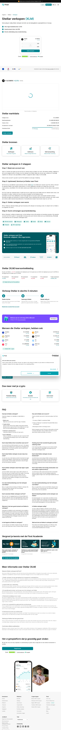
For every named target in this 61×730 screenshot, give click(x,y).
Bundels (18, 698)
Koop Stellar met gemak (11, 153)
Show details (53, 369)
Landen (3, 711)
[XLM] (30, 46)
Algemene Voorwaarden (7, 719)
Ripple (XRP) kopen (36, 702)
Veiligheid (4, 709)
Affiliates (48, 709)
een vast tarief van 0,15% (25, 247)
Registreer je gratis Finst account (10, 306)
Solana (6, 340)
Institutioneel (5, 700)
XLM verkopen (30, 50)
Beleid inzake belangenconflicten (6, 723)
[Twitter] (18, 726)
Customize (30, 373)
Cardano (7, 332)
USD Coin (37, 343)
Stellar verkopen (7, 133)
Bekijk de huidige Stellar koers (30, 153)
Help (47, 707)
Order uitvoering (20, 707)
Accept (49, 373)
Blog (47, 711)
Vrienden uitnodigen (50, 704)
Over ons (48, 698)
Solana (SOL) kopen (36, 707)
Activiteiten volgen (21, 713)
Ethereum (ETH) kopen (37, 700)
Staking (18, 700)
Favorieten (19, 711)
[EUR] (30, 43)
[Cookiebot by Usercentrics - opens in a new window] (53, 356)
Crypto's (4, 707)
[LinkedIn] (23, 726)
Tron (6, 343)
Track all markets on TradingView (30, 111)
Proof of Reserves (50, 700)
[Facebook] (28, 726)
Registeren (48, 4)
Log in (42, 4)
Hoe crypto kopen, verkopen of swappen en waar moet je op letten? (10, 551)
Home (3, 698)
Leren (47, 713)
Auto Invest (19, 702)
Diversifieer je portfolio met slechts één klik (30, 398)
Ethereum (37, 336)
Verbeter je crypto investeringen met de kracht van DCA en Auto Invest (29, 551)
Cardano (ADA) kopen (36, 704)
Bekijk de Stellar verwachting (49, 153)
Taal (18, 716)
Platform (4, 702)
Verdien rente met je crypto (11, 397)
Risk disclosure (5, 721)
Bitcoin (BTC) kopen (36, 698)
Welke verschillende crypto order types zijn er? (49, 550)
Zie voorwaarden (22, 319)
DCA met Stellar (50, 397)
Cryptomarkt (19, 704)
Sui (35, 340)
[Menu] (58, 4)
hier (32, 184)
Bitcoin (36, 332)
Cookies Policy (5, 727)
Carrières (50, 702)
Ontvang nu (54, 318)
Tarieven (4, 704)
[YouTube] (20, 726)
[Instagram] (26, 726)
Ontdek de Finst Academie (10, 558)
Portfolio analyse (20, 709)
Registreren (17, 648)
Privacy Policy (5, 725)
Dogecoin (7, 336)
